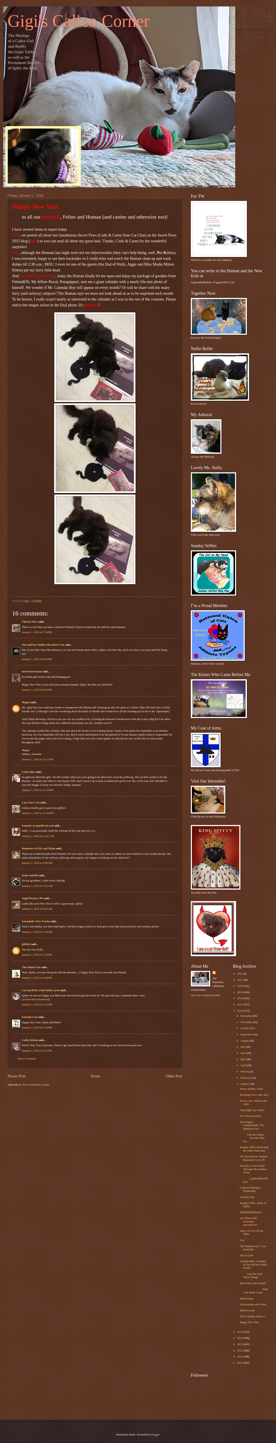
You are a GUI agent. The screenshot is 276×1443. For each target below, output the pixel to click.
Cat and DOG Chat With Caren (41, 990)
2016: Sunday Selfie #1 (253, 1316)
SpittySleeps (247, 1298)
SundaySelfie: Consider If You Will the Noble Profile (253, 1264)
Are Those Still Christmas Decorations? (249, 1221)
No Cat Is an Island (250, 1115)
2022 (240, 973)
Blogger (155, 1434)
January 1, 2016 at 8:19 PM (37, 659)
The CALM (246, 1255)
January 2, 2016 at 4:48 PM (37, 977)
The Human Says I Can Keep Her (253, 1248)
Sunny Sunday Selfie (251, 1088)
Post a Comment (26, 1058)
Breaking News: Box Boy (254, 1094)
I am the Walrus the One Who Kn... (252, 1138)
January (245, 1083)
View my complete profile (205, 995)
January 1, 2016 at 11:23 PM (37, 790)
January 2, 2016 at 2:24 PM (37, 954)
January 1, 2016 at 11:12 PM (37, 759)
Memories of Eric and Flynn (38, 848)
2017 (240, 1004)
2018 (240, 998)
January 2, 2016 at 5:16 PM (37, 1004)
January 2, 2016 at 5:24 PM (37, 1027)
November (246, 1022)
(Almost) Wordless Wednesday (250, 1189)
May (243, 1059)
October (245, 1028)
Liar (242, 1240)
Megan (26, 702)
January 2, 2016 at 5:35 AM (37, 885)
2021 (240, 979)
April (243, 1065)
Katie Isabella (30, 875)
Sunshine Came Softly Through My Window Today (253, 1169)
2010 (240, 1362)
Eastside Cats (30, 1017)
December (246, 1015)
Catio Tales (28, 771)
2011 (240, 1356)
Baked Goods (247, 1310)
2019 (240, 992)
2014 (240, 1338)
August (244, 1040)
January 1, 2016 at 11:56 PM (37, 813)
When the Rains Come (254, 1291)
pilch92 (26, 944)
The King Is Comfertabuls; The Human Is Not (252, 1125)
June (243, 1053)
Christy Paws (30, 621)
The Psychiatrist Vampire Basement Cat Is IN (254, 1158)
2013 (240, 1344)
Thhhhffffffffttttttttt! (251, 1212)
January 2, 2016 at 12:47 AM (38, 836)
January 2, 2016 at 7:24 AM (37, 931)
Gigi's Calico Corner (79, 20)
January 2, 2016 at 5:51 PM (37, 1050)
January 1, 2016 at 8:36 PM (37, 689)
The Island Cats (31, 967)
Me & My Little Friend (252, 1283)
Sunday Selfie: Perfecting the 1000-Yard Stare (254, 1149)
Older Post (174, 1076)
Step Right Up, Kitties (252, 1110)
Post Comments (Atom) (36, 1084)
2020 (240, 986)
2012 (240, 1350)
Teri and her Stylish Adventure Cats (43, 644)
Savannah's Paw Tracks (36, 921)
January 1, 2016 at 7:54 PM (37, 632)
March (244, 1071)
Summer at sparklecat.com (37, 825)
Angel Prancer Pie (32, 898)
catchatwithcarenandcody (36, 999)
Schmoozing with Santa (253, 1304)
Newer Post (17, 1076)
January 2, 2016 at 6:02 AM (37, 908)
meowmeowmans (32, 671)
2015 (240, 1331)
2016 (240, 1010)
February (245, 1077)
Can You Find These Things (251, 1275)
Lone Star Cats (31, 802)
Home (95, 1076)
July (243, 1046)
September (246, 1034)
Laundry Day (247, 1197)
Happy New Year (249, 1322)
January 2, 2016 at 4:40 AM (37, 862)
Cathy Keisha (30, 1040)
